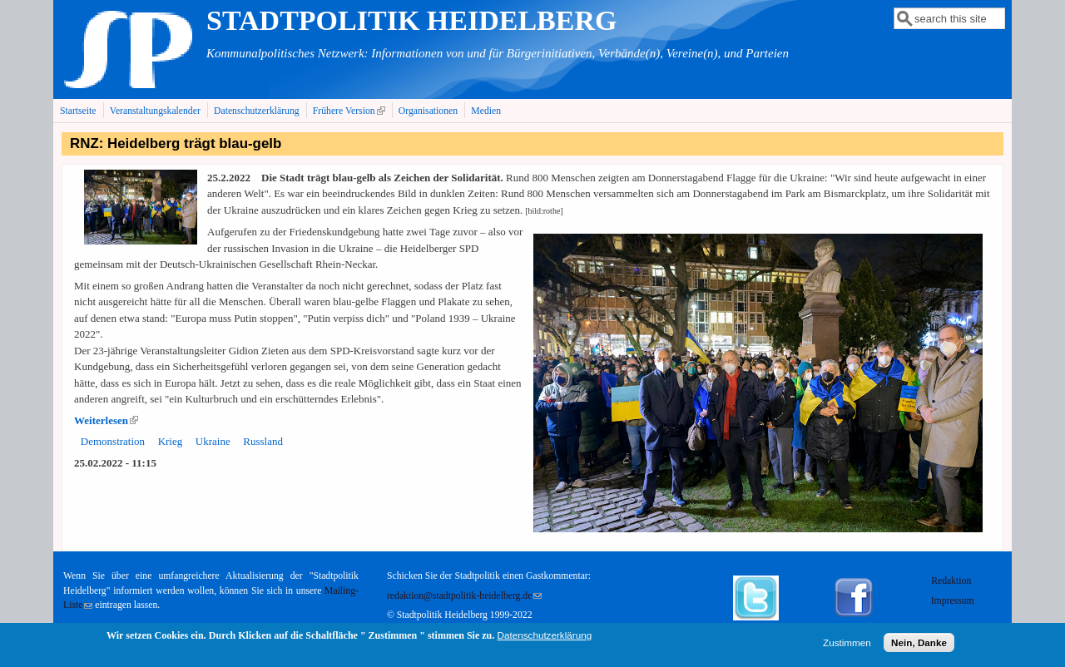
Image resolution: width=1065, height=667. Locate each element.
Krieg (170, 441)
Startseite (78, 111)
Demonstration (113, 441)
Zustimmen (847, 645)
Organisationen (428, 111)
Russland (263, 441)
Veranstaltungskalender (155, 111)
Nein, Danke (919, 645)
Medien (486, 111)
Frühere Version (351, 110)
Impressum (952, 600)
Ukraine (213, 441)
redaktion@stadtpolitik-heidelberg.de (464, 595)
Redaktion (952, 581)
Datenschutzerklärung (257, 111)
